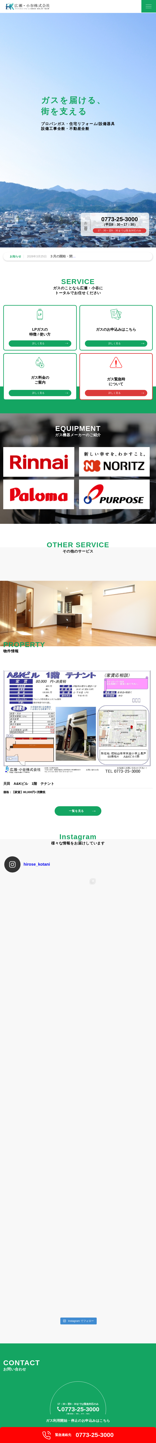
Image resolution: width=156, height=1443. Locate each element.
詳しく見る (38, 343)
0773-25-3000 (120, 219)
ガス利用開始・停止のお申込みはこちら (78, 1420)
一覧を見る (76, 812)
